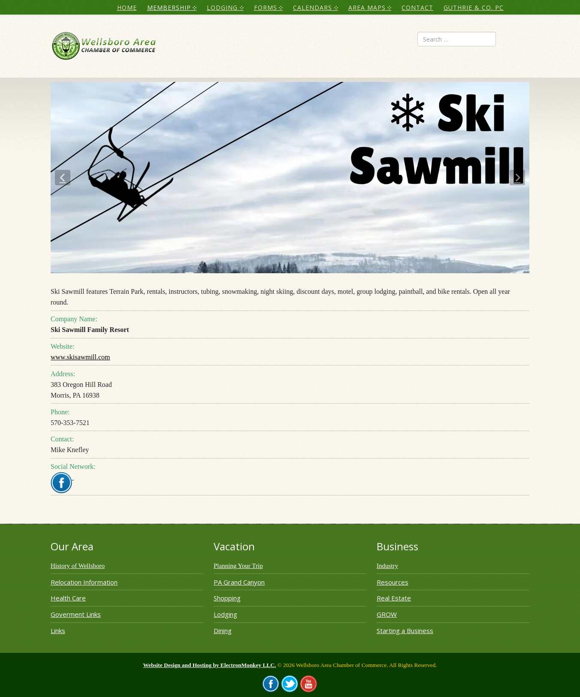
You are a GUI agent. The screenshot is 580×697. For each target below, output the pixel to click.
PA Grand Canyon (239, 582)
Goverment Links (76, 614)
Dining (223, 630)
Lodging (225, 614)
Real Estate (394, 598)
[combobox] (456, 39)
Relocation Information (84, 582)
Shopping (227, 598)
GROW (387, 614)
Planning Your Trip (238, 565)
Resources (392, 582)
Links (58, 630)
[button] (62, 177)
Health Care (68, 598)
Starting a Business (405, 630)
